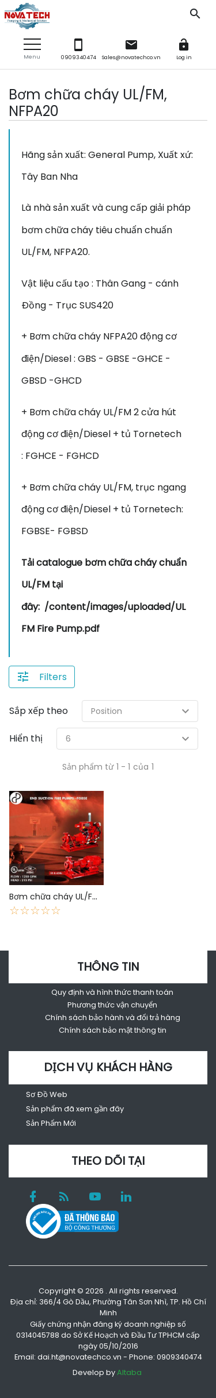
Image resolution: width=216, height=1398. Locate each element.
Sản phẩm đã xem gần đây (75, 1108)
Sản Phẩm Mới (51, 1123)
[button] (32, 49)
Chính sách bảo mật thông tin (112, 1030)
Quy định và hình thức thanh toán (112, 992)
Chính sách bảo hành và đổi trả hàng (112, 1017)
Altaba (129, 1372)
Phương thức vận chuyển (112, 1004)
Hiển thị (26, 738)
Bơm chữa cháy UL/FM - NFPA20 (73, 896)
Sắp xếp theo (38, 710)
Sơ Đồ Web (46, 1094)
